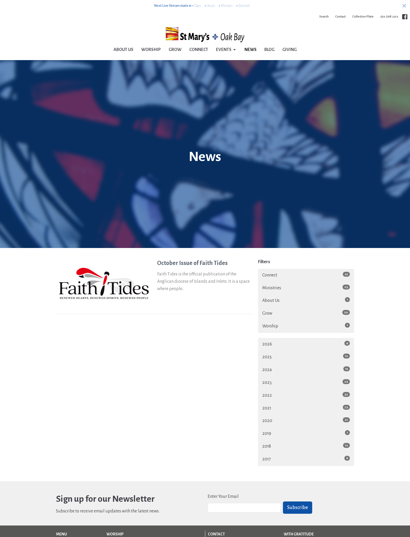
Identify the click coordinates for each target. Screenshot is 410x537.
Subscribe (297, 507)
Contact (340, 16)
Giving (289, 49)
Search (324, 16)
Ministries (306, 287)
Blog (269, 49)
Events (226, 50)
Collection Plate (363, 16)
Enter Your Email (223, 496)
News (250, 49)
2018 (306, 446)
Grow (175, 49)
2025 (306, 356)
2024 (306, 369)
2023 (306, 382)
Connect (198, 49)
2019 (306, 433)
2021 (306, 408)
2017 (306, 458)
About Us (123, 49)
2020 (306, 420)
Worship (151, 49)
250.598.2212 (389, 16)
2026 (306, 344)
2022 (306, 395)
